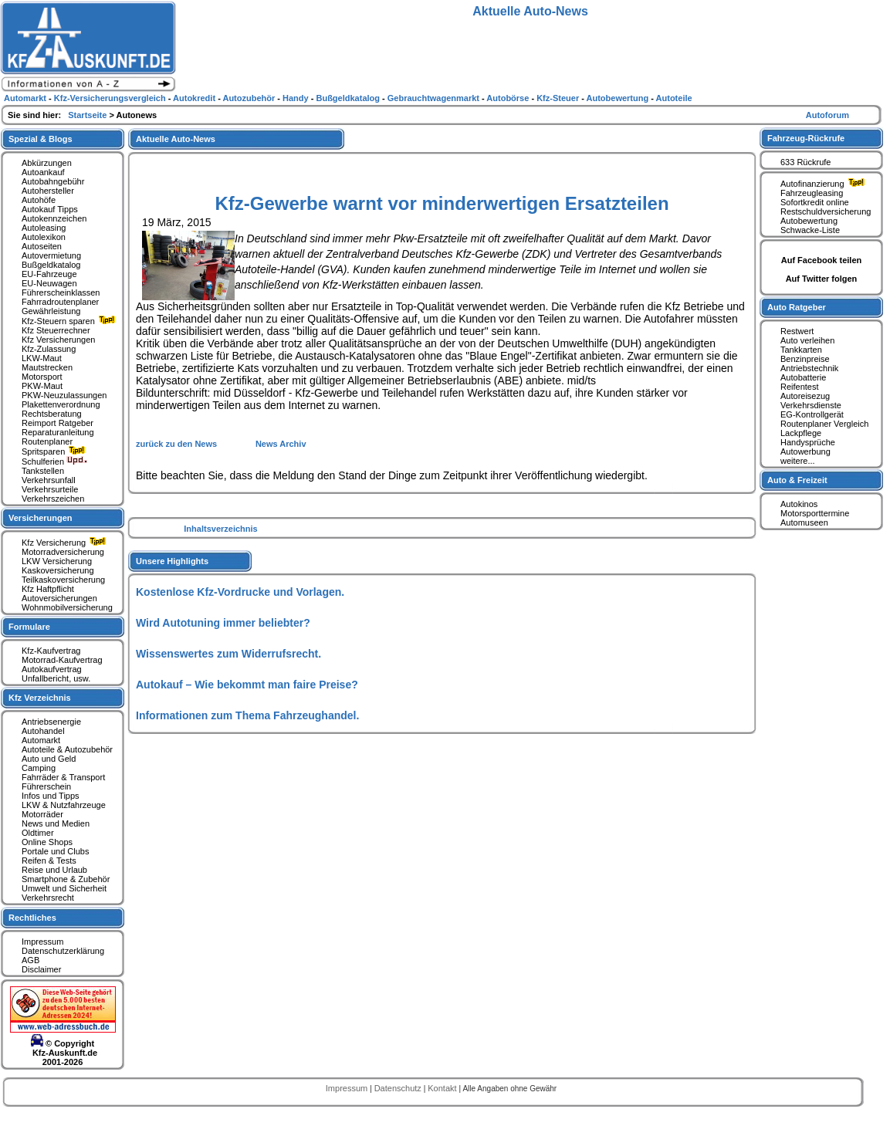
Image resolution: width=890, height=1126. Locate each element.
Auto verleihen (807, 340)
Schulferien (55, 461)
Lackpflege (800, 433)
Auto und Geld (49, 758)
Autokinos (798, 504)
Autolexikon (44, 237)
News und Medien (56, 823)
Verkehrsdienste (810, 405)
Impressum (42, 941)
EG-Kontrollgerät (812, 414)
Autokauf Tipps (50, 209)
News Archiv (280, 443)
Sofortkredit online (814, 202)
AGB (30, 960)
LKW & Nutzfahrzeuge (64, 805)
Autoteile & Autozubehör (67, 749)
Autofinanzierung (824, 183)
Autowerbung (805, 451)
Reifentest (799, 386)
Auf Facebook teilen (821, 260)
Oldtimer (38, 832)
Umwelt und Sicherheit (64, 888)
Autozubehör (249, 98)
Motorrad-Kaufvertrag (62, 659)
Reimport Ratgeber (57, 423)
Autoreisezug (805, 396)
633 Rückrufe (805, 162)
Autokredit (195, 98)
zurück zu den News (177, 443)
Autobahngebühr (53, 181)
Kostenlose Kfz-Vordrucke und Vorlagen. (240, 592)
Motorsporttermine (814, 513)
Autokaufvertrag (52, 669)
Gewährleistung (51, 311)
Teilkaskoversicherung (63, 579)
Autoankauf (43, 172)
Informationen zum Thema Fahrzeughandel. (247, 715)
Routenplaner (47, 441)
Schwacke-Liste (810, 230)
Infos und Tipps (51, 795)
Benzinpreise (805, 358)
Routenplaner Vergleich (824, 423)
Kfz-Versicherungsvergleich (111, 98)
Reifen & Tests (49, 860)
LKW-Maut (42, 358)
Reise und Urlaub (54, 869)
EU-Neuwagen (49, 283)
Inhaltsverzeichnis (220, 528)
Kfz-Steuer (558, 98)
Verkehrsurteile (50, 489)
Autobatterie (803, 377)
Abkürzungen (47, 162)
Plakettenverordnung (61, 404)
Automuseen (804, 522)
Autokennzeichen (54, 218)
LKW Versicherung (57, 561)
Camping (39, 768)
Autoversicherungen (59, 598)
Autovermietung (51, 255)
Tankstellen (43, 470)
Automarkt (41, 740)
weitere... (797, 460)
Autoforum (827, 115)
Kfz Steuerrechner (56, 330)
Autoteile (674, 98)
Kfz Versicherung (66, 542)
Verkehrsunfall (49, 480)
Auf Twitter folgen (822, 278)
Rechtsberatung (52, 413)
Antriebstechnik (809, 368)
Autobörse (508, 98)
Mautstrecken (47, 367)
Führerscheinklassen (61, 292)
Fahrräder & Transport (63, 777)
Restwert (797, 331)
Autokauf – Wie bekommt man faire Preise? (247, 684)
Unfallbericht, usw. (56, 678)
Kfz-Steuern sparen (70, 321)
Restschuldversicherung (825, 211)
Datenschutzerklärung (63, 950)
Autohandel (43, 730)
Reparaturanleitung (58, 432)
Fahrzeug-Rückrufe (805, 138)
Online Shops (47, 842)
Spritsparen (55, 451)
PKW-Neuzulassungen (64, 395)
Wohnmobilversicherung (67, 607)
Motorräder (42, 814)
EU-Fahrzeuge (49, 274)
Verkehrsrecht (48, 897)
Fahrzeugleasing (811, 193)
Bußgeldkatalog (51, 264)
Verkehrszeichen (53, 498)
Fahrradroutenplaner (60, 301)
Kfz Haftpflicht (48, 588)
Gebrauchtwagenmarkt (434, 98)
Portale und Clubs (55, 851)
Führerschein (46, 786)
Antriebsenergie (51, 721)
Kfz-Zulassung (49, 348)
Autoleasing (44, 227)
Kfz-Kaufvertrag (51, 650)
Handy (297, 98)
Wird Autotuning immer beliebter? (223, 623)
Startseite (88, 115)
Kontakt (443, 1088)
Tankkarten (801, 349)
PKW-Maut (42, 386)
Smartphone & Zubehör (66, 879)
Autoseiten (42, 246)
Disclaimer (41, 969)
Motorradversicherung (63, 551)
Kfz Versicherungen (58, 339)
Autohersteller (48, 190)
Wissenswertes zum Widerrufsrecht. (228, 654)
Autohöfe (39, 200)
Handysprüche (807, 442)
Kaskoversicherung (58, 570)
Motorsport (42, 376)
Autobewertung (809, 220)
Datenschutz (399, 1088)
